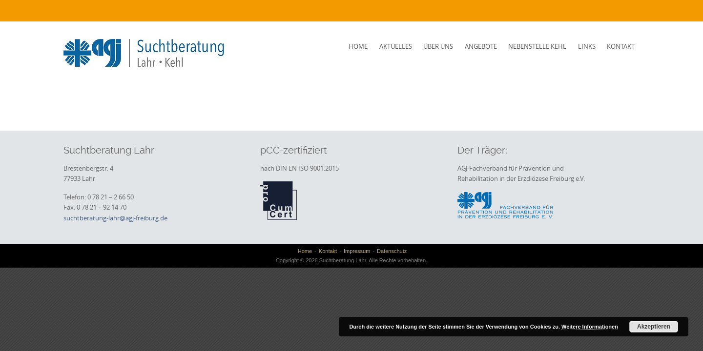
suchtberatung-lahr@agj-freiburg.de (115, 218)
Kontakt (621, 46)
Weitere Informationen (589, 327)
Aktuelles (395, 46)
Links (587, 46)
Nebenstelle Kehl (537, 46)
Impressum (357, 251)
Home (358, 46)
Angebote (481, 46)
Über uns (438, 46)
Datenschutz (392, 251)
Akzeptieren (653, 326)
